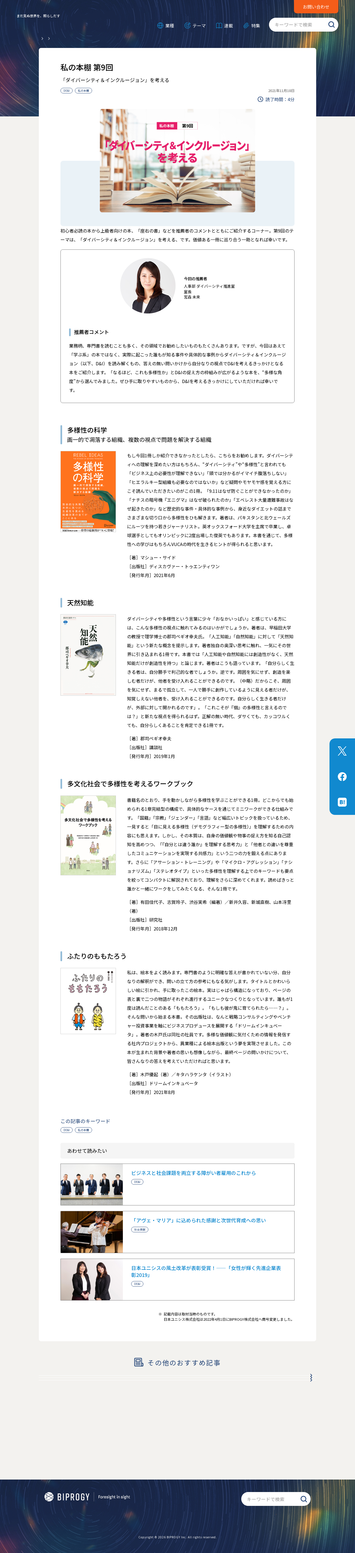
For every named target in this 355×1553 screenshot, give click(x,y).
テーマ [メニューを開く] (199, 25)
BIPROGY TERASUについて (192, 1501)
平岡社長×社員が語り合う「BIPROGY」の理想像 (100, 1382)
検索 (331, 25)
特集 (255, 25)
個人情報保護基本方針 (63, 1512)
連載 (228, 25)
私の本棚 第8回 (61, 1400)
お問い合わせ (316, 6)
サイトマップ (216, 1512)
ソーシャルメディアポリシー (171, 1512)
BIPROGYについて (143, 1501)
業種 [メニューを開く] (169, 25)
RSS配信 (111, 1501)
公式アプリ (54, 1501)
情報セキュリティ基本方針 (115, 1512)
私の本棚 (83, 90)
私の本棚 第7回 (61, 1417)
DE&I (67, 90)
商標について (83, 1501)
